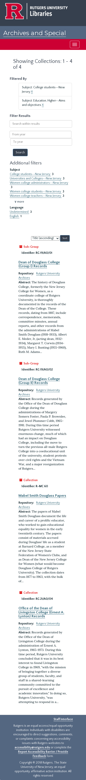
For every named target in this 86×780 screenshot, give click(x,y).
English (14, 216)
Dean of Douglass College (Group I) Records (39, 264)
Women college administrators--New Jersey (39, 183)
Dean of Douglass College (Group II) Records (39, 381)
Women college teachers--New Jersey (36, 196)
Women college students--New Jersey (36, 191)
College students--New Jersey (30, 174)
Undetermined (19, 212)
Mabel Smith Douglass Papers (42, 496)
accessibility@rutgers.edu (32, 747)
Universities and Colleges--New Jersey (36, 178)
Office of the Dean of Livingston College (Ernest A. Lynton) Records (41, 612)
